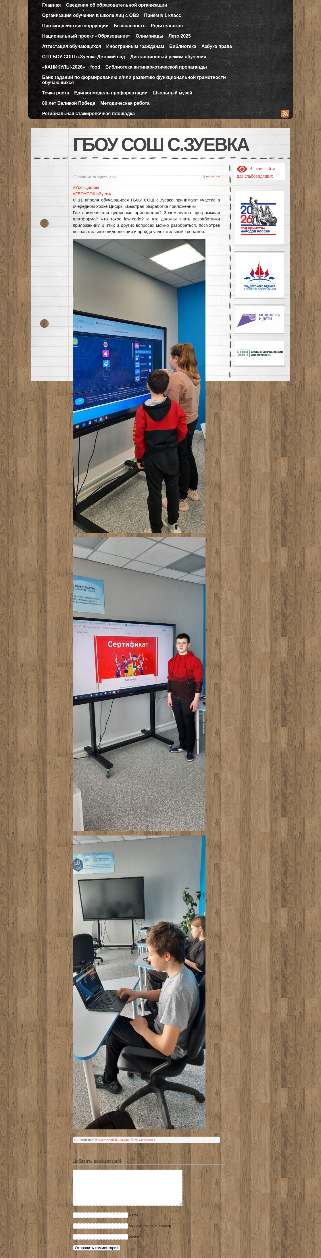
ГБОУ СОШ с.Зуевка (161, 144)
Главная (51, 5)
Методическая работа (124, 103)
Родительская (167, 25)
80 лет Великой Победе (68, 103)
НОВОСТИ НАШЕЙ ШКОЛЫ (110, 1139)
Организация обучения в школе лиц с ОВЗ (90, 15)
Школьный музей (172, 92)
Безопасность (130, 25)
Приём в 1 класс (162, 15)
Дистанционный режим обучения (168, 56)
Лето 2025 (180, 36)
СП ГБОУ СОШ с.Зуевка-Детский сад (83, 56)
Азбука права (216, 46)
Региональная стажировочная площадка (88, 113)
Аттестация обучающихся (71, 46)
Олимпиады (149, 36)
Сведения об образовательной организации (116, 5)
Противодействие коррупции (75, 25)
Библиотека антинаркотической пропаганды (156, 67)
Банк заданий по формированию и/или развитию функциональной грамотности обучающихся (134, 80)
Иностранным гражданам (135, 46)
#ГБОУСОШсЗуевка (93, 193)
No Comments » (144, 1139)
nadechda (213, 176)
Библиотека (182, 46)
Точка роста (55, 92)
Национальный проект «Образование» (86, 36)
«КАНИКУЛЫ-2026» (63, 67)
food (95, 67)
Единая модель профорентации (110, 92)
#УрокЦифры (86, 187)
